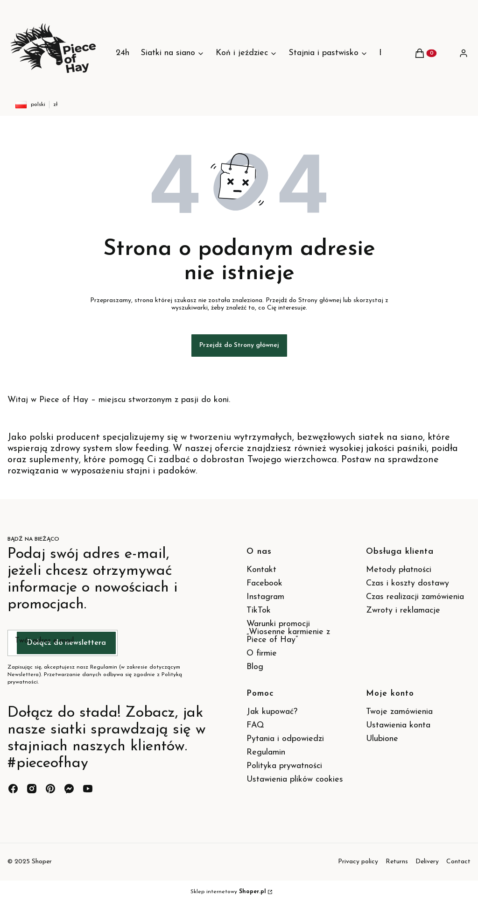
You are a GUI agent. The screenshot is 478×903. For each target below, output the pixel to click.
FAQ (255, 725)
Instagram (266, 597)
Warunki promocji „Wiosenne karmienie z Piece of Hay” (288, 632)
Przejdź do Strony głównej (239, 345)
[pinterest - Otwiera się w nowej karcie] (50, 788)
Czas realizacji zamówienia (415, 597)
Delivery (427, 861)
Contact (458, 861)
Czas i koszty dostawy (407, 583)
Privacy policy (358, 861)
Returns (397, 861)
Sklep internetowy (228, 892)
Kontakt (261, 569)
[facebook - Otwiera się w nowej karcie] (13, 788)
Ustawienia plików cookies (294, 779)
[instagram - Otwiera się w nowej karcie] (31, 788)
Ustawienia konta (398, 725)
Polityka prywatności (284, 766)
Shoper (42, 861)
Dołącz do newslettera (66, 643)
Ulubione (382, 738)
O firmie (261, 653)
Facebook (265, 583)
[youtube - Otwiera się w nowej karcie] (87, 788)
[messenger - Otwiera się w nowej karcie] (69, 788)
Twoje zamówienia (399, 711)
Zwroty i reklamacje (403, 610)
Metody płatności (398, 569)
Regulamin (265, 752)
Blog (254, 667)
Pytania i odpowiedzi (285, 738)
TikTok (258, 610)
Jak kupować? (271, 711)
